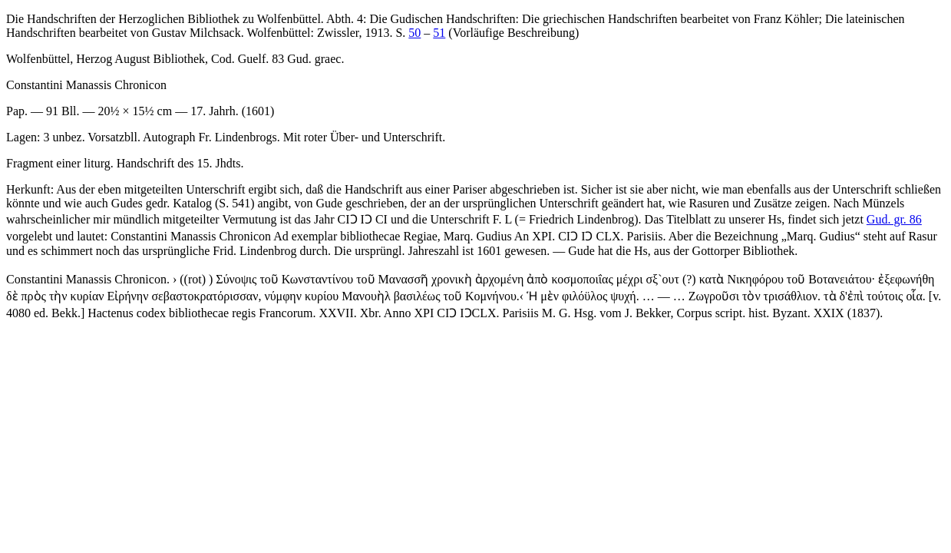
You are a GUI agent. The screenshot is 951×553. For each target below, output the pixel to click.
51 (439, 32)
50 (414, 32)
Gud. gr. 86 (894, 219)
